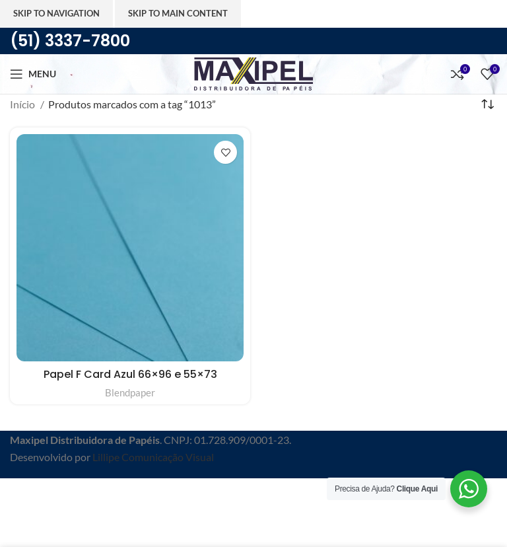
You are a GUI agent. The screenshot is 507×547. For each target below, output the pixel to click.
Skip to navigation (56, 13)
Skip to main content (178, 13)
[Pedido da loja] (487, 104)
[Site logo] (253, 72)
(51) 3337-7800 (70, 41)
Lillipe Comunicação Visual (153, 457)
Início (23, 104)
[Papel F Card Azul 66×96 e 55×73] (130, 247)
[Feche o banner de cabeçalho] (16, 494)
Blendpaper (130, 392)
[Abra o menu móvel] (33, 74)
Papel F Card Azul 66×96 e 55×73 (130, 374)
